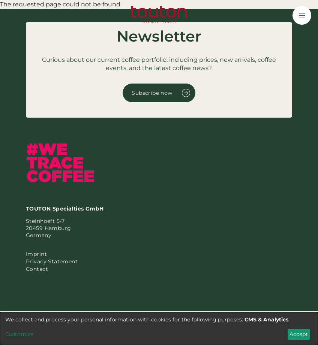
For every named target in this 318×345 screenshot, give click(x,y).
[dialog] (159, 328)
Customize (19, 334)
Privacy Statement (52, 261)
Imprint (36, 254)
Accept (299, 334)
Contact (37, 269)
